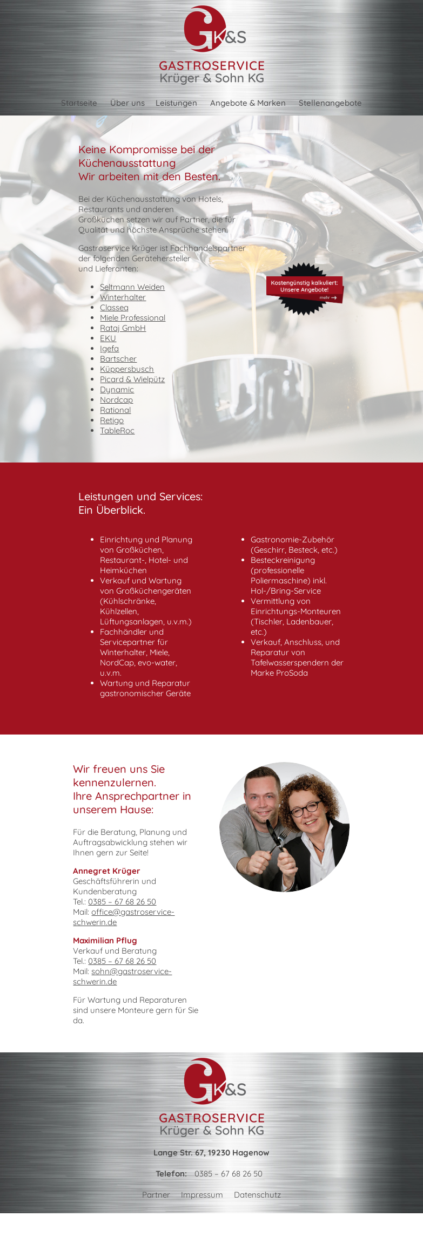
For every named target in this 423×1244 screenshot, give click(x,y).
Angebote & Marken (248, 103)
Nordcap (116, 400)
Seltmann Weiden (132, 287)
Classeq (114, 307)
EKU (108, 338)
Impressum (202, 1194)
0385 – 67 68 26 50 (122, 901)
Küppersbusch (127, 369)
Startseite (79, 103)
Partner (156, 1194)
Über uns (127, 103)
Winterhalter (123, 297)
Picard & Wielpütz (132, 379)
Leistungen (176, 103)
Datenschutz (257, 1194)
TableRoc (117, 430)
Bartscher (118, 359)
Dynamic (117, 389)
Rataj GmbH (123, 328)
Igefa (109, 348)
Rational (115, 410)
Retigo (112, 420)
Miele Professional (132, 317)
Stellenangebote (330, 103)
